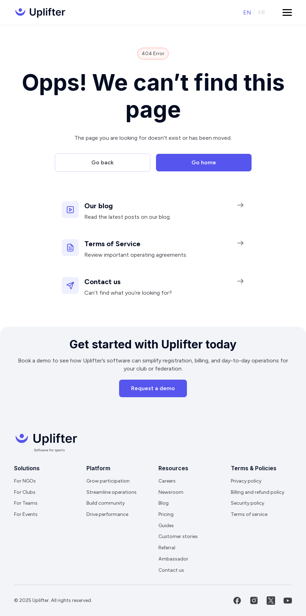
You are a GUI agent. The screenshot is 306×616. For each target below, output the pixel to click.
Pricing (166, 514)
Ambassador (173, 559)
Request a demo (153, 388)
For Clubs (24, 492)
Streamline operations (111, 492)
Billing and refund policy (257, 492)
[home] (39, 12)
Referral (166, 548)
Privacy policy (246, 481)
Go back (102, 162)
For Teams (26, 503)
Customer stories (178, 536)
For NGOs (25, 481)
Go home (203, 162)
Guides (166, 526)
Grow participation (108, 481)
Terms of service (249, 514)
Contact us (171, 570)
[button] (287, 12)
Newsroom (170, 492)
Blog (163, 503)
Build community (105, 503)
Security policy (247, 503)
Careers (167, 481)
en (247, 12)
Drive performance (107, 514)
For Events (26, 514)
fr (261, 12)
